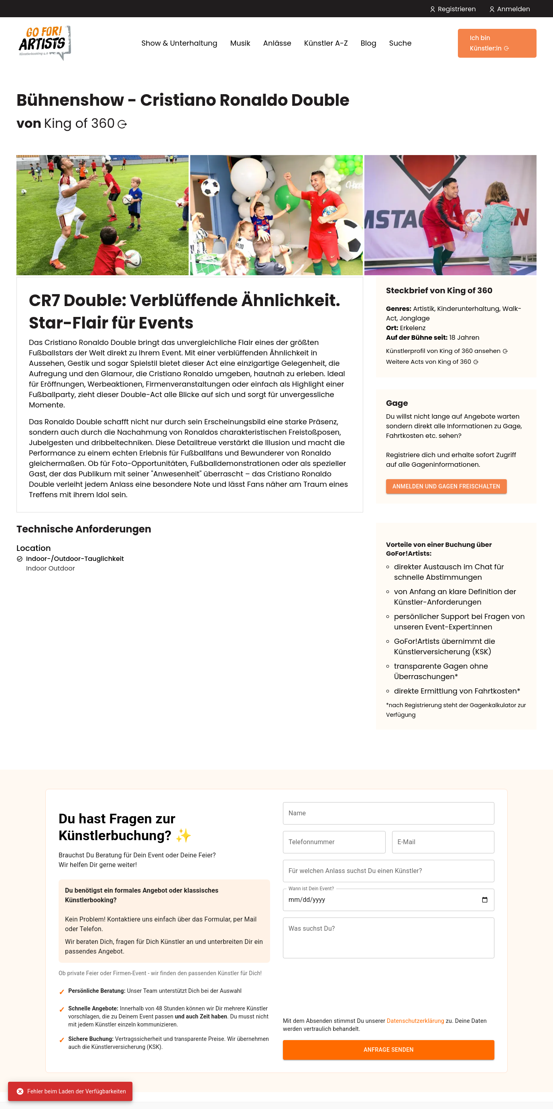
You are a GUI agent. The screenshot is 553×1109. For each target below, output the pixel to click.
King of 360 (86, 123)
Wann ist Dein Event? (311, 896)
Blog (368, 43)
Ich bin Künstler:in (489, 43)
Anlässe (277, 43)
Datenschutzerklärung (415, 995)
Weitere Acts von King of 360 (432, 361)
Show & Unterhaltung (179, 43)
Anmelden (509, 9)
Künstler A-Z (326, 43)
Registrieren (452, 9)
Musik (240, 43)
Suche (400, 43)
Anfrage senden (388, 1024)
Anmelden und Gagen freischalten (446, 486)
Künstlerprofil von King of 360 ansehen (447, 351)
